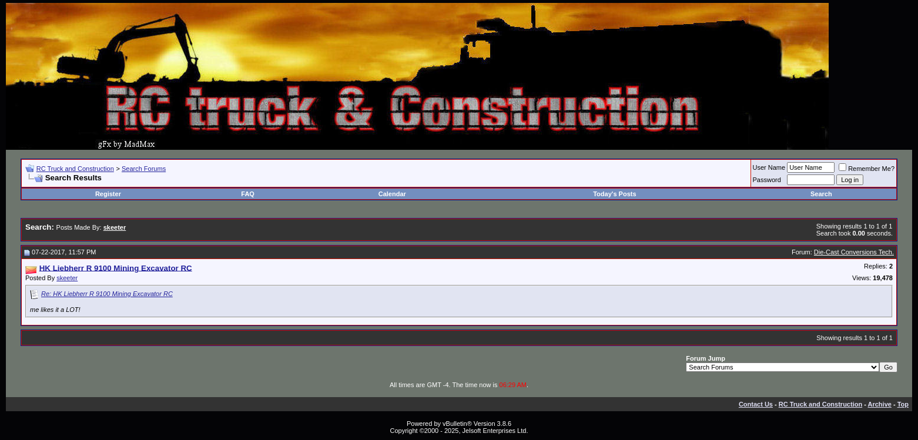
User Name (769, 167)
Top (903, 404)
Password (767, 179)
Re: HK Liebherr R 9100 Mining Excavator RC (107, 293)
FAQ (247, 193)
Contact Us (756, 404)
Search (821, 193)
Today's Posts (614, 193)
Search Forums (144, 168)
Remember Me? (866, 168)
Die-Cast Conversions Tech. (854, 252)
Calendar (392, 193)
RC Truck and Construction (75, 168)
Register (108, 193)
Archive (880, 404)
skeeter (67, 277)
